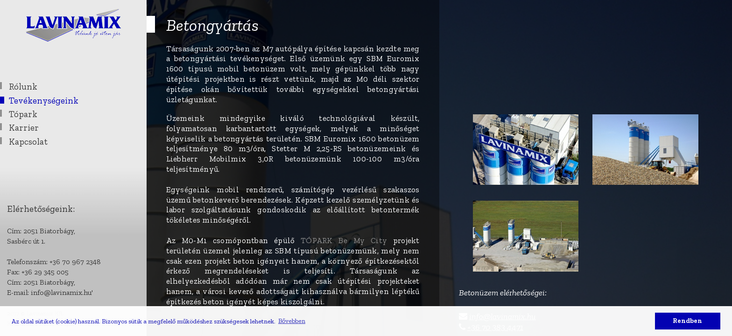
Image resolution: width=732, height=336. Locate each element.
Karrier (24, 127)
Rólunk (23, 86)
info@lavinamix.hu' (62, 292)
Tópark (23, 114)
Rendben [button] (687, 321)
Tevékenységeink (43, 100)
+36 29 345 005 (45, 271)
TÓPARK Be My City (347, 240)
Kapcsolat (28, 141)
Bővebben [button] (291, 321)
